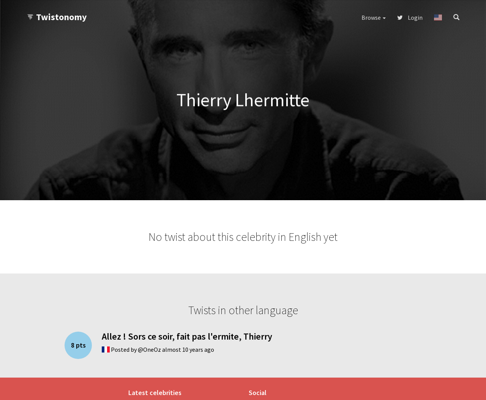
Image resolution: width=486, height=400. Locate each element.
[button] (438, 17)
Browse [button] (373, 17)
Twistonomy (57, 17)
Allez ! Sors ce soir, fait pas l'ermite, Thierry (187, 336)
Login (410, 17)
